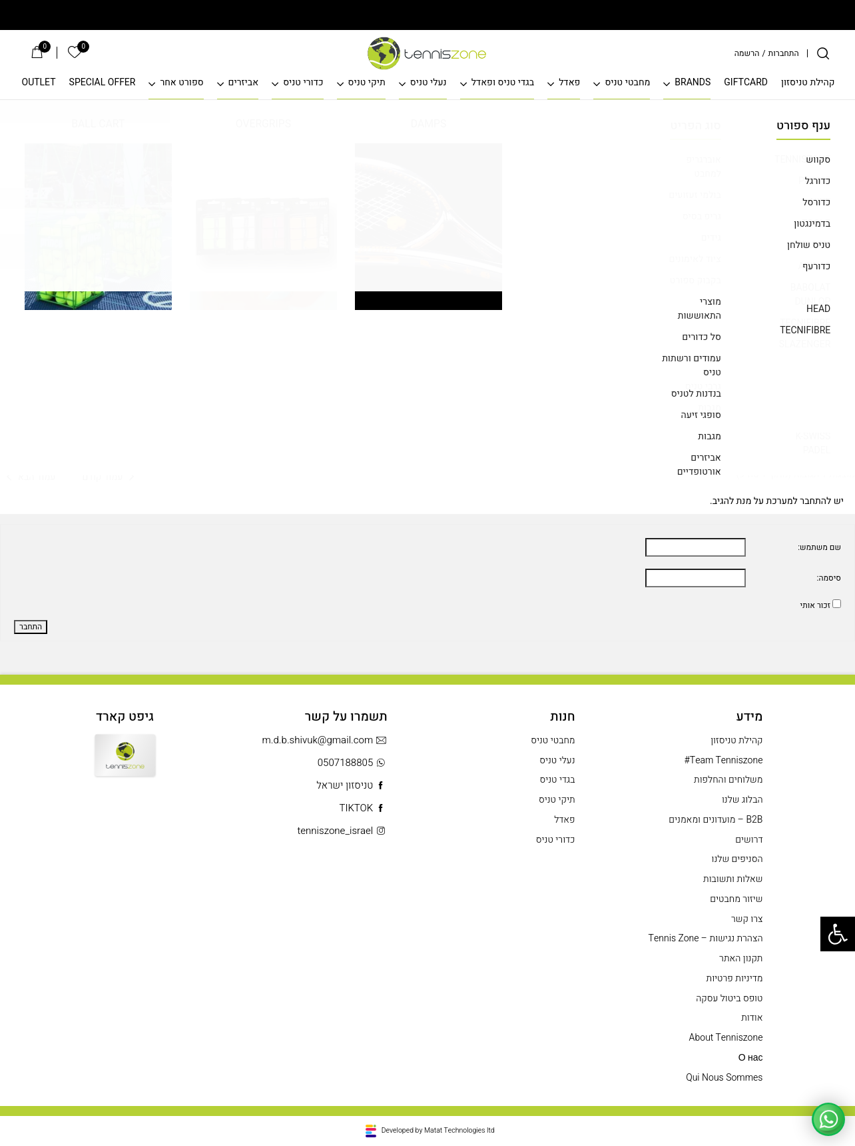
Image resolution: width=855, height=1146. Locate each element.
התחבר (30, 627)
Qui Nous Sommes (724, 1078)
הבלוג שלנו (742, 800)
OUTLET (39, 83)
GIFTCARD (746, 83)
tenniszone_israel (342, 831)
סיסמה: (829, 578)
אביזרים (243, 83)
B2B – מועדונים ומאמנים (715, 820)
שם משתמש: (819, 548)
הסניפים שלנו (737, 859)
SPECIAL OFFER (102, 83)
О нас (750, 1058)
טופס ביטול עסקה (729, 999)
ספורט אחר (181, 83)
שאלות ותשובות (732, 879)
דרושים (748, 840)
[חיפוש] (823, 53)
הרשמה (747, 53)
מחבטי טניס (627, 83)
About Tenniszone (726, 1038)
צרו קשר (747, 919)
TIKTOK (363, 808)
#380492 (29, 310)
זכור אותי (815, 606)
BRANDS (693, 83)
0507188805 (353, 763)
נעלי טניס (428, 83)
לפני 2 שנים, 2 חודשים (569, 222)
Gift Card (125, 765)
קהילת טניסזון (808, 83)
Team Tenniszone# (724, 761)
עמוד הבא (31, 256)
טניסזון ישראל (351, 785)
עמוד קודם (108, 256)
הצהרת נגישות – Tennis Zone (706, 939)
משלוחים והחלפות (728, 780)
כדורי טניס (303, 83)
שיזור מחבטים (736, 899)
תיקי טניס (367, 83)
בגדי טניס (557, 780)
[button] (837, 934)
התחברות (783, 53)
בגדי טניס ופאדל (502, 83)
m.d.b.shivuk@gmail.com (325, 740)
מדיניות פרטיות (735, 979)
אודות (751, 1018)
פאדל (569, 83)
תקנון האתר (740, 959)
